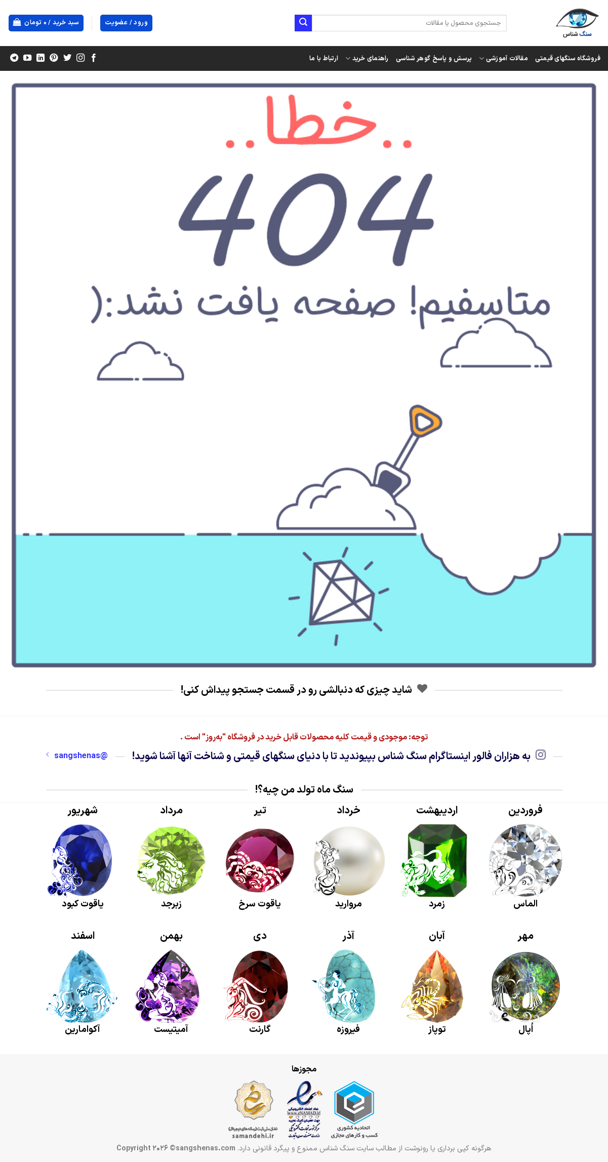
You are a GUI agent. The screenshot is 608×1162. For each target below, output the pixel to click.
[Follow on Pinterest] (54, 58)
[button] (46, 23)
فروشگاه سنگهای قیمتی (567, 58)
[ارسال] (303, 23)
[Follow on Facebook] (93, 58)
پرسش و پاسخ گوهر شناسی (434, 58)
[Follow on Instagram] (80, 58)
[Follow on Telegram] (14, 58)
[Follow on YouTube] (27, 58)
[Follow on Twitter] (67, 58)
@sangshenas (77, 756)
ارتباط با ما (323, 58)
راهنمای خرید (367, 59)
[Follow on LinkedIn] (40, 58)
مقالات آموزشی (503, 59)
